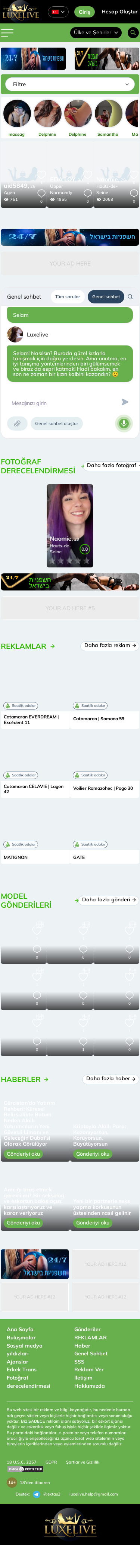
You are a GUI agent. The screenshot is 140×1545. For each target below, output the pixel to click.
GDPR (51, 1462)
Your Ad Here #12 (105, 1264)
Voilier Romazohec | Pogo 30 (103, 788)
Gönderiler (87, 1329)
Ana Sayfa (20, 1329)
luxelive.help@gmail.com (93, 1494)
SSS (79, 1361)
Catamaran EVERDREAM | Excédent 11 (31, 719)
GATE (79, 857)
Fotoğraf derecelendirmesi (28, 1381)
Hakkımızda (89, 1386)
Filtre (19, 84)
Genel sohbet (106, 296)
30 (66, 180)
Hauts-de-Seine (107, 189)
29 (111, 180)
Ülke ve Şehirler (96, 32)
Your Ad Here (70, 263)
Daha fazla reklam (109, 645)
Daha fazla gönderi (108, 899)
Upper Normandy (61, 189)
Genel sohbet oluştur (56, 423)
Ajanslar (17, 1361)
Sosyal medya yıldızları (25, 1349)
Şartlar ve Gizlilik (82, 1462)
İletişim (83, 1377)
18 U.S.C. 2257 (22, 1462)
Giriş (84, 12)
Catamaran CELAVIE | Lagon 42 (33, 789)
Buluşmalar (21, 1337)
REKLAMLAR (90, 1337)
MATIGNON (16, 857)
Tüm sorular (67, 296)
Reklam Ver (89, 1369)
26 (19, 186)
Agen (9, 192)
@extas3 (46, 1494)
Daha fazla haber (111, 1078)
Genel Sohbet (91, 1353)
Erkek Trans (22, 1369)
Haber (82, 1345)
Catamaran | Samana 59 (98, 718)
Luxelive (37, 334)
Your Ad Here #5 (70, 608)
